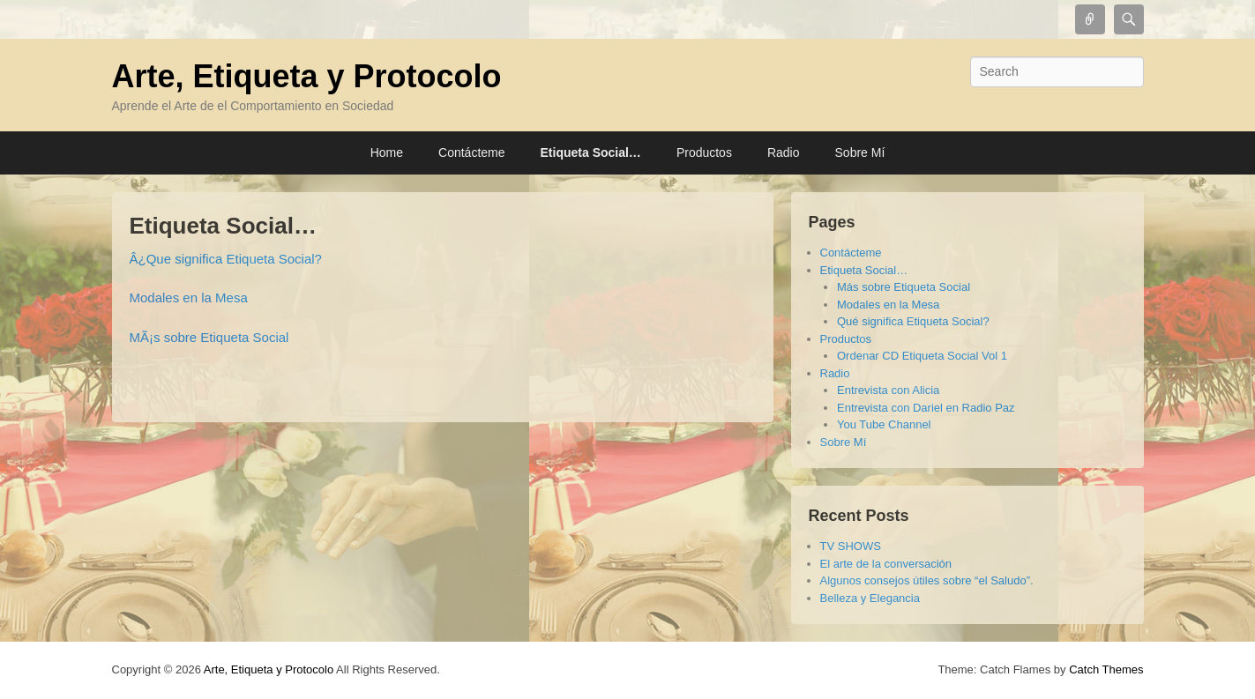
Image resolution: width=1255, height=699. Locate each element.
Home (386, 152)
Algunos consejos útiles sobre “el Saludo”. (927, 580)
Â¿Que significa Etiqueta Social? (226, 258)
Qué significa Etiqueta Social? (913, 321)
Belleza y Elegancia (870, 598)
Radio (783, 152)
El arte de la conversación (886, 563)
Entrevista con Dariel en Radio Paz (926, 407)
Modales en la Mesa (189, 297)
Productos (704, 152)
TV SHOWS (850, 546)
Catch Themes (1106, 669)
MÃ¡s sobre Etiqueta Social (209, 337)
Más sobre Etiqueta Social (903, 287)
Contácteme (471, 152)
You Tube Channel (884, 424)
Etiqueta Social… (591, 152)
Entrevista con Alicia (888, 390)
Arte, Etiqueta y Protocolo (307, 76)
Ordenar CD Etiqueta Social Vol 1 (922, 355)
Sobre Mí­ (860, 152)
